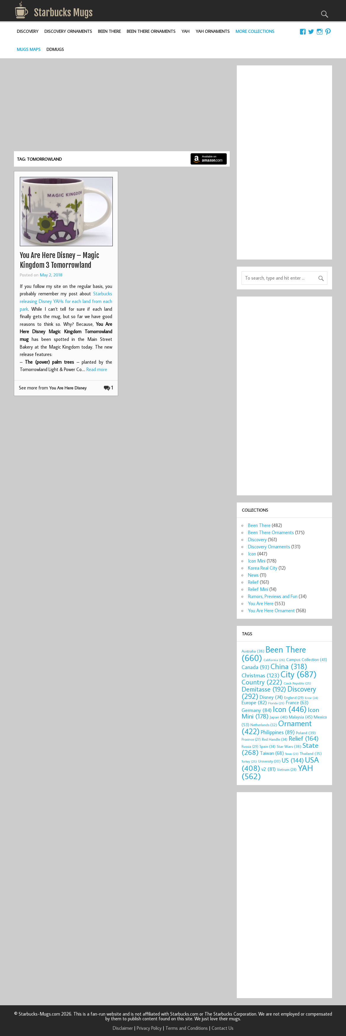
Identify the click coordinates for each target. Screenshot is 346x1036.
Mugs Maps (29, 49)
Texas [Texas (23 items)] (292, 754)
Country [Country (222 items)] (262, 681)
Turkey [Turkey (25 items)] (249, 761)
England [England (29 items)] (294, 697)
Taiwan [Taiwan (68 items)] (272, 753)
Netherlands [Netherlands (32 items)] (263, 724)
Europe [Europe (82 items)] (254, 702)
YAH (185, 31)
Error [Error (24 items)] (311, 698)
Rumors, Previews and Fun (272, 596)
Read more (96, 369)
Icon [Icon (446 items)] (290, 709)
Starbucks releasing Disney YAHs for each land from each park (66, 301)
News (253, 575)
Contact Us (223, 1028)
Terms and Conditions (186, 1028)
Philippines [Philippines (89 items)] (278, 732)
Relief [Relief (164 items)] (303, 738)
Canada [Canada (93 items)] (255, 667)
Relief (253, 582)
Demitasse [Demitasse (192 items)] (264, 689)
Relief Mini (258, 589)
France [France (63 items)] (297, 702)
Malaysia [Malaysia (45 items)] (301, 717)
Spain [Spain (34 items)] (268, 746)
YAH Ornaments (213, 31)
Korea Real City (262, 568)
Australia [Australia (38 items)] (253, 651)
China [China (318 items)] (289, 666)
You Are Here (260, 603)
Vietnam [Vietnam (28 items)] (287, 769)
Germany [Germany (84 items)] (257, 710)
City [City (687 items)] (299, 674)
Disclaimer (123, 1028)
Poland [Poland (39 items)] (306, 732)
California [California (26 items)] (274, 660)
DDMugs (55, 49)
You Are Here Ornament (271, 610)
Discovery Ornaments (68, 31)
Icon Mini (256, 561)
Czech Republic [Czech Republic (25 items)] (297, 683)
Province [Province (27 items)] (251, 739)
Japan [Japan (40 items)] (279, 717)
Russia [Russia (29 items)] (250, 746)
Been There (109, 31)
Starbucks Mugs (63, 13)
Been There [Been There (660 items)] (274, 653)
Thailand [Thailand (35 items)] (311, 753)
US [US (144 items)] (293, 760)
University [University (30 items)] (269, 761)
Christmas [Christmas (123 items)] (260, 675)
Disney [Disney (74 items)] (271, 697)
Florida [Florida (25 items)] (276, 703)
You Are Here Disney (67, 388)
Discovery (27, 31)
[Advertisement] (122, 106)
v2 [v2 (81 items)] (268, 769)
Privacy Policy (149, 1028)
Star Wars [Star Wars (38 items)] (289, 746)
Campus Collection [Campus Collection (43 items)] (306, 659)
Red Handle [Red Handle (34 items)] (274, 739)
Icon (252, 554)
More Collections (255, 31)
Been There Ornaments (151, 31)
